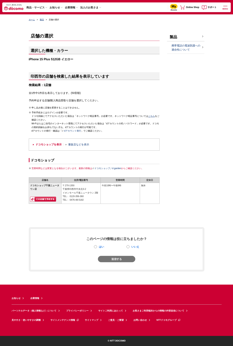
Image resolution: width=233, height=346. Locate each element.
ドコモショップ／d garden (106, 168)
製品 (42, 19)
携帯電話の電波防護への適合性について (186, 47)
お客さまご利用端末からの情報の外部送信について (158, 310)
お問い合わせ (140, 320)
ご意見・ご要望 (116, 320)
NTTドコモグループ (169, 320)
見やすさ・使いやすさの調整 (26, 320)
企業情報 (70, 7)
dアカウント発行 (71, 131)
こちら (151, 116)
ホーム (32, 19)
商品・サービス (35, 7)
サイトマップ (91, 320)
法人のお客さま (89, 7)
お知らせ (55, 7)
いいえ (135, 246)
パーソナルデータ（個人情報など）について (34, 310)
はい (101, 246)
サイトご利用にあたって (110, 310)
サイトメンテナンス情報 (64, 320)
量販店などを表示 (78, 144)
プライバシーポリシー (77, 310)
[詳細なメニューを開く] (225, 7)
